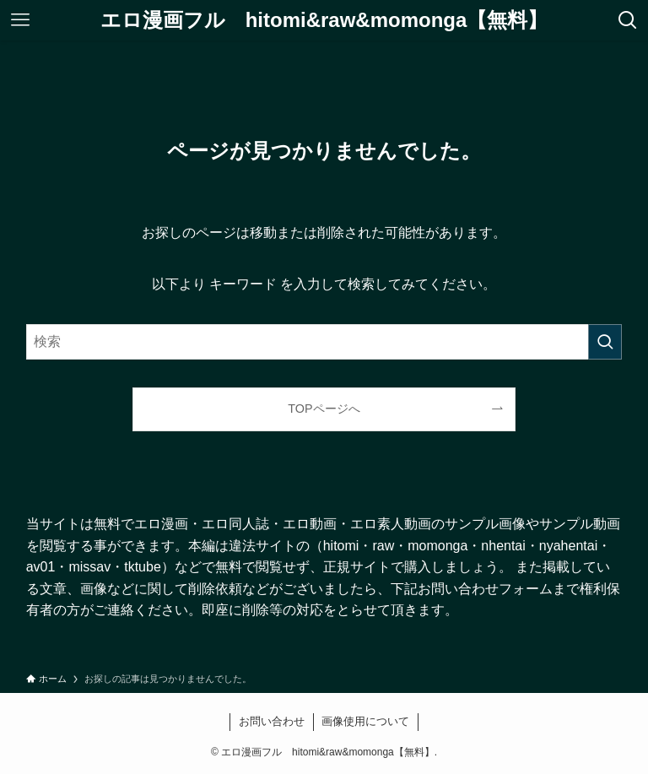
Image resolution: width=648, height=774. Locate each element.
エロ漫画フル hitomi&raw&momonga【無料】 (324, 20)
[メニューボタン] (20, 20)
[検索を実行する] (605, 342)
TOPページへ (323, 408)
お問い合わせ (272, 721)
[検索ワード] (324, 342)
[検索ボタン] (628, 20)
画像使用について (365, 721)
